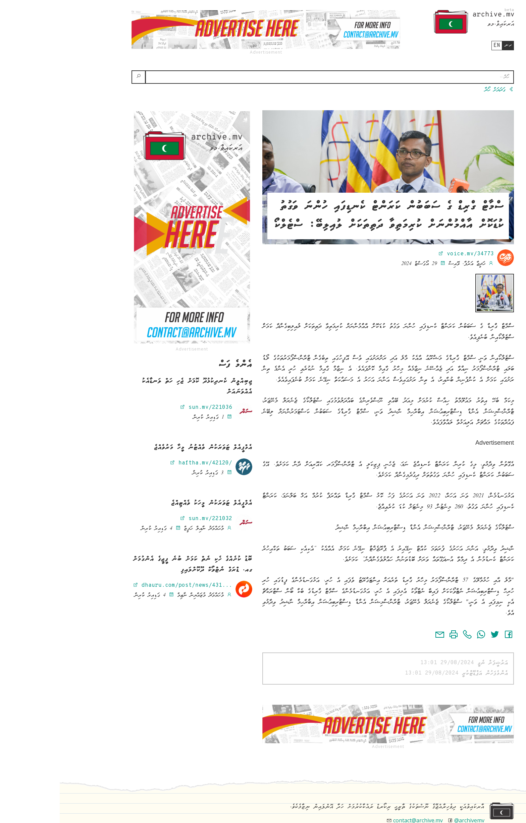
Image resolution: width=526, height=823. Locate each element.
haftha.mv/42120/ (141, 463)
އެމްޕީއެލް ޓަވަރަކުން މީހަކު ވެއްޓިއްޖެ (152, 503)
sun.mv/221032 (146, 518)
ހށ (448, 45)
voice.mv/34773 (406, 254)
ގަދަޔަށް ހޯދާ (439, 90)
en (437, 45)
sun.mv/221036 (146, 407)
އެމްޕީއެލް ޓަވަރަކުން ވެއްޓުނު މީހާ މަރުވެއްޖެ (143, 448)
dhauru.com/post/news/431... (122, 585)
